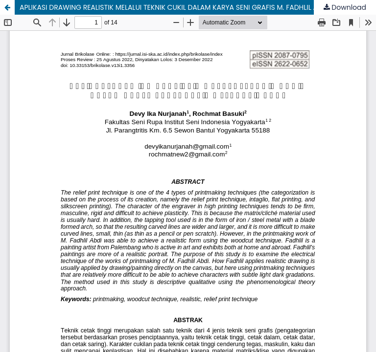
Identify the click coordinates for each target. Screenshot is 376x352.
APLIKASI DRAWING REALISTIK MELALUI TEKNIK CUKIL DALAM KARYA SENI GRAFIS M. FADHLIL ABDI (174, 7)
